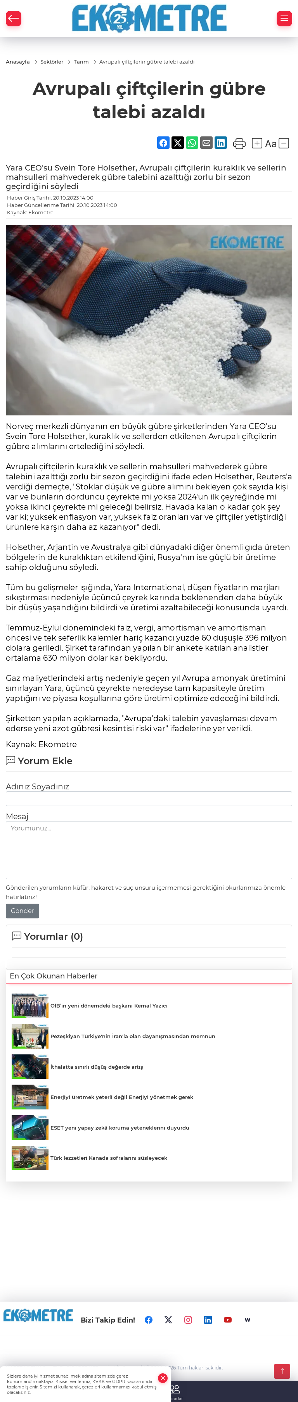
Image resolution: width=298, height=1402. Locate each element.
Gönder (22, 911)
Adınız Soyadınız (37, 786)
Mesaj (17, 816)
